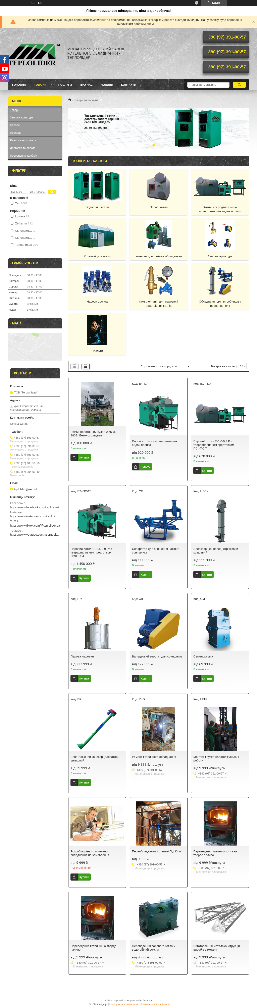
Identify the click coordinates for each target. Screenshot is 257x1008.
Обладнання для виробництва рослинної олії (220, 303)
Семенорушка (203, 656)
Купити (84, 457)
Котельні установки (97, 256)
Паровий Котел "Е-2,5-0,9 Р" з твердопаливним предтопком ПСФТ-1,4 (91, 552)
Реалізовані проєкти (23, 140)
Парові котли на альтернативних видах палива (154, 442)
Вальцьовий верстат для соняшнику (157, 656)
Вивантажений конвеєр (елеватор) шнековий (94, 758)
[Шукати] (239, 85)
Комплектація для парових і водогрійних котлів (158, 303)
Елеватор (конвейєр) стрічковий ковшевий (215, 550)
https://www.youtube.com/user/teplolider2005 (35, 534)
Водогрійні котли (97, 207)
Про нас (86, 84)
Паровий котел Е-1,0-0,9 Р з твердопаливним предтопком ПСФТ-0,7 (213, 444)
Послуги (65, 84)
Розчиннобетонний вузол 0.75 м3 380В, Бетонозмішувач (93, 433)
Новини (107, 84)
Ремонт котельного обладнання (154, 756)
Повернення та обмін (24, 155)
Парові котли (159, 207)
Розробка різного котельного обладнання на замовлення (90, 853)
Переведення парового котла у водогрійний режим (153, 947)
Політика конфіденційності (155, 1004)
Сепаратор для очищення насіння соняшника (155, 550)
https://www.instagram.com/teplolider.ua (35, 516)
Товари (40, 84)
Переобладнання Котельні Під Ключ (157, 851)
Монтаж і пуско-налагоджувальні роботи (216, 758)
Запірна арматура (220, 256)
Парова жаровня (82, 656)
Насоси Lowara (97, 301)
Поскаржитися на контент (123, 1004)
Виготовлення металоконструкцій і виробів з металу (217, 947)
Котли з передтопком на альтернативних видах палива (220, 209)
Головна (19, 84)
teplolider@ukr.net (25, 489)
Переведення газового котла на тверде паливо (215, 853)
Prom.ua (147, 1000)
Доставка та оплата (23, 148)
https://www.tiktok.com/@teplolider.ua (35, 525)
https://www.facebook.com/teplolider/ (34, 507)
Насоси (15, 125)
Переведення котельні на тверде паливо (93, 947)
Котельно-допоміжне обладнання (159, 256)
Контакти (128, 84)
